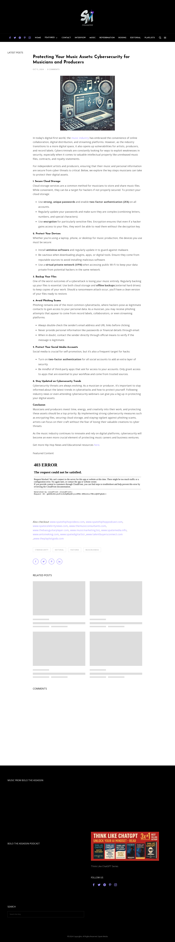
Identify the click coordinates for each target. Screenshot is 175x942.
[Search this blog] (46, 914)
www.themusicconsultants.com (87, 526)
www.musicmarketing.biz (85, 530)
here (96, 444)
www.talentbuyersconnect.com (104, 534)
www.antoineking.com (46, 534)
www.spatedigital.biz (72, 534)
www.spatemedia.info (114, 530)
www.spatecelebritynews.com (50, 526)
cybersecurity (41, 550)
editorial (59, 550)
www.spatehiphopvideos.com (67, 521)
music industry (80, 138)
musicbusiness (92, 550)
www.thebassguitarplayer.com (51, 530)
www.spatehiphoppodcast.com (104, 521)
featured (74, 550)
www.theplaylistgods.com (48, 538)
